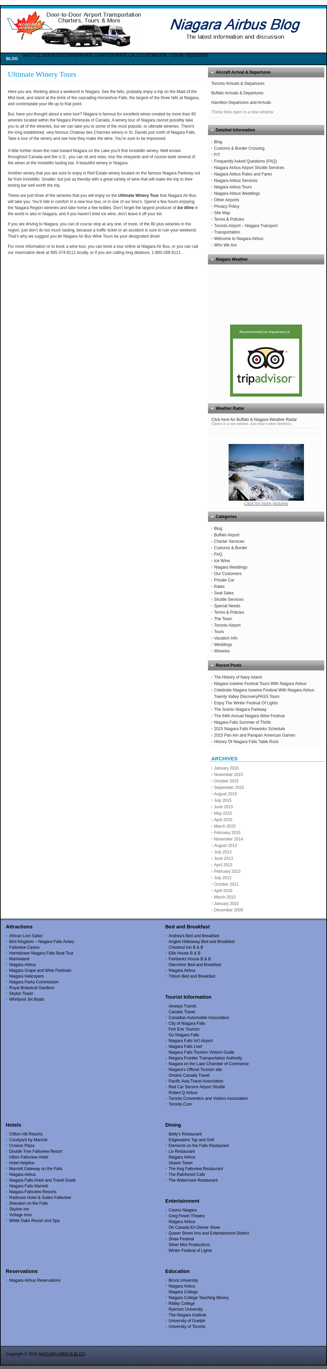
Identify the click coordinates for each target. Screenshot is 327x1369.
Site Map (222, 212)
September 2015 (229, 787)
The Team (223, 618)
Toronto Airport (227, 625)
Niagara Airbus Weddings (237, 193)
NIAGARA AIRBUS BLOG (62, 1354)
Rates (219, 586)
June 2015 (223, 806)
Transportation (227, 232)
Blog (218, 142)
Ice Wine (222, 560)
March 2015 (224, 826)
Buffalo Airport (226, 535)
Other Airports (226, 200)
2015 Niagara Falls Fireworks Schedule (249, 728)
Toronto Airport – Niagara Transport (245, 225)
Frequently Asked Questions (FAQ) (245, 161)
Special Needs (227, 606)
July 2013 (222, 852)
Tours (219, 631)
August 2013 (225, 845)
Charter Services (229, 541)
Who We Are (225, 245)
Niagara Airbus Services (235, 180)
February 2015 (227, 832)
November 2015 (228, 774)
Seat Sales (224, 593)
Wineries (222, 651)
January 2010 (226, 903)
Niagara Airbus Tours (233, 187)
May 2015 (223, 813)
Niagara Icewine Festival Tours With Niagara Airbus (260, 683)
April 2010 (223, 890)
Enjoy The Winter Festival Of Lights (246, 703)
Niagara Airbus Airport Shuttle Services (249, 167)
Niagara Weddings (231, 567)
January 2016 (226, 768)
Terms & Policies (229, 219)
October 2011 (226, 884)
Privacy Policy (226, 206)
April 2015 (223, 819)
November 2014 (228, 839)
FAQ (218, 554)
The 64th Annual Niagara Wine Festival (249, 716)
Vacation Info (225, 638)
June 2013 (223, 858)
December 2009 (228, 910)
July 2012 (222, 877)
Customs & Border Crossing (239, 148)
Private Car (224, 580)
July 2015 (222, 800)
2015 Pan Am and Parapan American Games (254, 735)
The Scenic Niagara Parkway (240, 709)
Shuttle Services (229, 599)
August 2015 (225, 794)
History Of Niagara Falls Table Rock (246, 741)
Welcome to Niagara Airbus (238, 238)
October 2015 (226, 781)
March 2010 (224, 897)
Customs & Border (230, 547)
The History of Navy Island (238, 677)
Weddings (223, 644)
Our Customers (228, 573)
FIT (217, 154)
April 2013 (223, 865)
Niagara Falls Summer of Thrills (242, 722)
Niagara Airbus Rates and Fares (243, 174)
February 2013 (227, 871)
